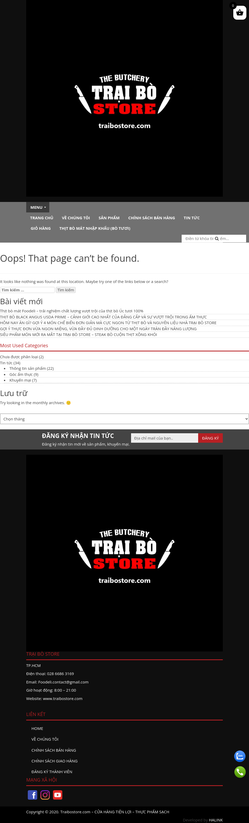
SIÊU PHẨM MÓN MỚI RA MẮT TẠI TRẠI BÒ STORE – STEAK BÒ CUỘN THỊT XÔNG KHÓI (78, 334)
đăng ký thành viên (51, 771)
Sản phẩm (109, 217)
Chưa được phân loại (19, 356)
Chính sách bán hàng (151, 217)
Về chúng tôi (76, 217)
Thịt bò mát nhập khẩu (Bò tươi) (94, 228)
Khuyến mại (20, 380)
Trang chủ (41, 217)
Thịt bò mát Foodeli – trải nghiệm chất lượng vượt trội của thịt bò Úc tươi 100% (71, 310)
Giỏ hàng (41, 228)
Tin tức (192, 217)
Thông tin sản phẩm (27, 368)
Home (37, 728)
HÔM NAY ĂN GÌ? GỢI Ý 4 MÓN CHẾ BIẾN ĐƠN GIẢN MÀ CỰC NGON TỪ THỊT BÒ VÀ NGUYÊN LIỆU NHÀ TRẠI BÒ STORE (108, 322)
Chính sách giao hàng (54, 760)
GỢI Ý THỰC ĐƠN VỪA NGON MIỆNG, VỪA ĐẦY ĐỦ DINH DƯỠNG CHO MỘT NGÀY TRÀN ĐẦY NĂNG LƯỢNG (98, 328)
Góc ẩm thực (21, 374)
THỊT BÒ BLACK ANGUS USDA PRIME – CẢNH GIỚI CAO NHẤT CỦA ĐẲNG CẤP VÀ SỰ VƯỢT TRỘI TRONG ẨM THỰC (103, 316)
